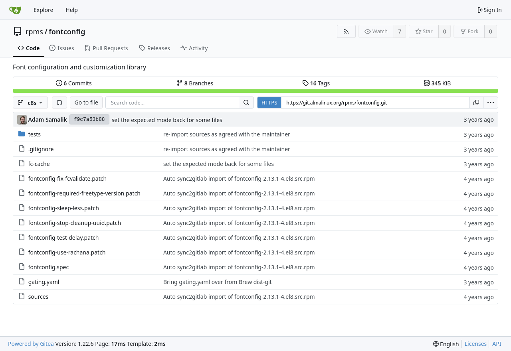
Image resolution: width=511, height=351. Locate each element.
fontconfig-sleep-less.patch (63, 208)
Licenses (476, 343)
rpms (34, 31)
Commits (74, 83)
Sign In (489, 10)
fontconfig (67, 31)
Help (71, 10)
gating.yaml (43, 282)
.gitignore (41, 149)
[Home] (15, 10)
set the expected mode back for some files (167, 120)
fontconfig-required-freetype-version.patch (84, 193)
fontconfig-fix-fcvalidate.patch (67, 178)
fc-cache (39, 164)
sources (38, 296)
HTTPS (269, 102)
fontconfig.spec (48, 267)
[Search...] (246, 102)
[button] (59, 102)
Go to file (86, 102)
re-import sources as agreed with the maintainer (226, 134)
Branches (194, 83)
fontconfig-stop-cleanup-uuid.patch (74, 223)
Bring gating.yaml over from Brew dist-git (217, 282)
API (496, 343)
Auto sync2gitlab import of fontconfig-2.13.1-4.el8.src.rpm (239, 178)
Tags (316, 83)
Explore (43, 10)
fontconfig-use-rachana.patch (67, 252)
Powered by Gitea (31, 343)
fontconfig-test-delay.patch (63, 237)
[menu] (490, 102)
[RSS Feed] (346, 31)
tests (34, 134)
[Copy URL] (476, 102)
